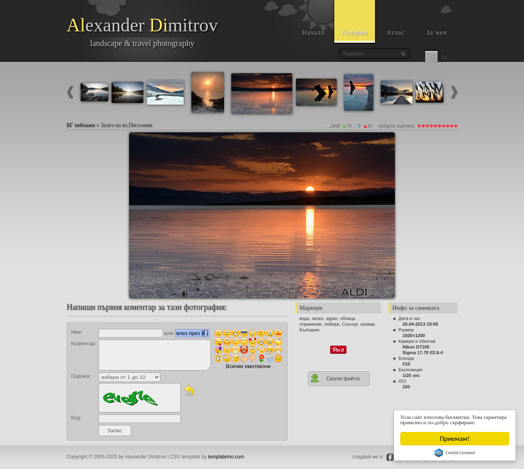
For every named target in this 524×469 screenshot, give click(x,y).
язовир (367, 324)
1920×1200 (414, 335)
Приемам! (455, 438)
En (444, 57)
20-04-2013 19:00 (420, 324)
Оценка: (81, 376)
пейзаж (332, 324)
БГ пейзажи (81, 125)
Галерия (354, 32)
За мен (436, 32)
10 (456, 126)
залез (318, 318)
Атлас (395, 32)
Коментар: (83, 343)
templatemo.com (226, 457)
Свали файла (335, 378)
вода (304, 318)
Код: (76, 417)
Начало (313, 32)
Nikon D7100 (416, 346)
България (310, 329)
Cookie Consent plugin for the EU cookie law (455, 452)
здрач (332, 318)
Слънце (350, 324)
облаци (347, 318)
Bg (431, 57)
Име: (77, 332)
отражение (311, 324)
